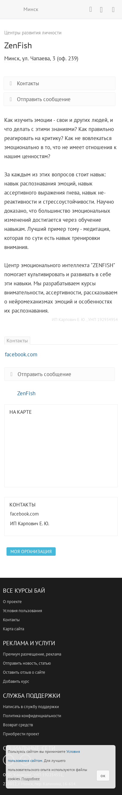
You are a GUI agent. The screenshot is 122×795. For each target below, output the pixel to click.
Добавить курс (16, 681)
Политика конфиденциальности (32, 715)
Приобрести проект (21, 734)
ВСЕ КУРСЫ (9, 9)
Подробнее (30, 778)
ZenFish (26, 393)
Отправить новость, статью (27, 663)
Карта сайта (13, 629)
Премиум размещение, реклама (32, 654)
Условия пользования (22, 610)
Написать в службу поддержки (31, 706)
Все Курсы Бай (24, 590)
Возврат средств (18, 725)
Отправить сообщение (39, 99)
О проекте (12, 601)
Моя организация (31, 551)
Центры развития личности (32, 33)
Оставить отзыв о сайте (24, 672)
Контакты (23, 83)
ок (103, 775)
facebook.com (21, 354)
